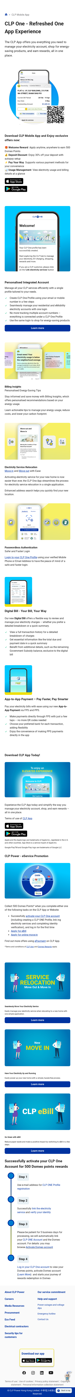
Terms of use (11, 1381)
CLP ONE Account (32, 1239)
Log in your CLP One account (33, 1267)
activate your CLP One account (43, 916)
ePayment (40, 941)
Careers (9, 1298)
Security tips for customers (14, 1335)
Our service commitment (51, 1292)
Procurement (12, 1312)
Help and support (47, 1298)
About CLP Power (14, 1292)
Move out (24, 470)
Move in (9, 470)
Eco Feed (10, 1319)
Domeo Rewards (45, 947)
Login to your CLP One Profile (21, 557)
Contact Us (43, 1319)
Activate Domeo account (39, 1247)
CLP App (27, 818)
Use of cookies (26, 1381)
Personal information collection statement (43, 1384)
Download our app (33, 1353)
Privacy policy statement (47, 1381)
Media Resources (14, 1305)
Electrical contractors (16, 1326)
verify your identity (40, 1212)
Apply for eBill (18, 931)
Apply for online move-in (24, 934)
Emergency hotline (46, 1313)
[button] (68, 1376)
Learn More (24, 1274)
